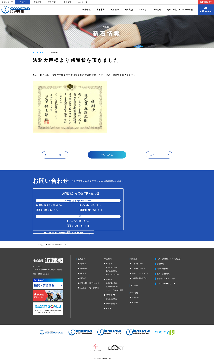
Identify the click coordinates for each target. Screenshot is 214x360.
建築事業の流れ (112, 281)
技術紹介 (115, 9)
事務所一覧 (84, 266)
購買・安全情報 (163, 271)
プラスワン (52, 2)
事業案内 (100, 9)
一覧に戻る (107, 155)
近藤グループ (7, 2)
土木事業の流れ (112, 265)
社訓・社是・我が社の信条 (89, 281)
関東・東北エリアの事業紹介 (180, 9)
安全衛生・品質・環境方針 (89, 286)
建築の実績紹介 (112, 284)
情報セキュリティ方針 (166, 276)
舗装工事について (112, 272)
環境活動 (135, 295)
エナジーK (82, 2)
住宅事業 (110, 293)
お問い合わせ (162, 267)
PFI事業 (108, 306)
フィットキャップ (138, 266)
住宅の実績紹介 (112, 297)
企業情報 (86, 9)
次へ (152, 155)
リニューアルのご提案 (114, 288)
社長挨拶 (83, 276)
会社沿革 (83, 271)
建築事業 (109, 277)
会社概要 (83, 261)
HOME (35, 242)
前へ (61, 155)
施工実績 (129, 9)
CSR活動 (157, 9)
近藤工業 (37, 2)
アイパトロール (137, 261)
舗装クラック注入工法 (140, 271)
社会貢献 (135, 300)
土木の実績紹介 (112, 269)
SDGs (143, 9)
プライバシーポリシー (166, 281)
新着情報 (46, 242)
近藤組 (22, 2)
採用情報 (206, 2)
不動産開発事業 (111, 301)
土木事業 (109, 261)
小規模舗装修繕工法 (139, 276)
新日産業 (67, 2)
